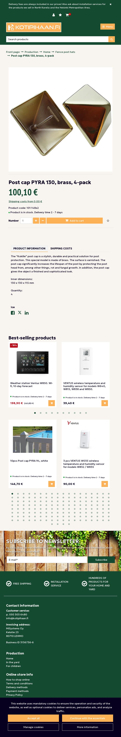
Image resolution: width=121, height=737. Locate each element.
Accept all (33, 718)
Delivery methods (17, 664)
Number (14, 220)
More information (87, 727)
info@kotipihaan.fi (17, 595)
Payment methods (17, 668)
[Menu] (107, 27)
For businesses (15, 675)
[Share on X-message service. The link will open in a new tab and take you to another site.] (21, 313)
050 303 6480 (18, 591)
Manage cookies (33, 727)
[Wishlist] (61, 15)
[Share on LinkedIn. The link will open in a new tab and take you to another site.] (28, 313)
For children (13, 643)
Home (9, 635)
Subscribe (101, 537)
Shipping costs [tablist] (61, 248)
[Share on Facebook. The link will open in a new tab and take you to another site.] (14, 313)
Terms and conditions (19, 660)
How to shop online (18, 656)
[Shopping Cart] (67, 15)
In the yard (12, 639)
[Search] (57, 39)
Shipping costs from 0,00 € (25, 201)
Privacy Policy (14, 672)
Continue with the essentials (87, 718)
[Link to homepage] (33, 27)
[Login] (54, 15)
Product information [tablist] (29, 248)
